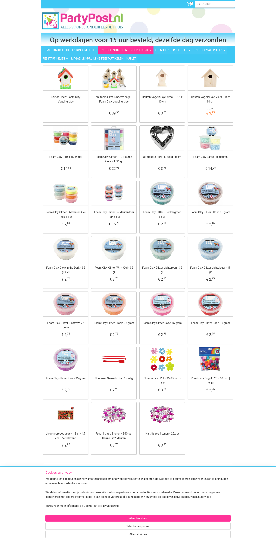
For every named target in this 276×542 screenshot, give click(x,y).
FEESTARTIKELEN (55, 58)
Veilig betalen (89, 494)
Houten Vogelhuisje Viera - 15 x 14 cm (210, 99)
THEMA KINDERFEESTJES (173, 50)
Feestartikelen (128, 494)
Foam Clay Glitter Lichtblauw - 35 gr (210, 270)
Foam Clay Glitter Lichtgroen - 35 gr (162, 270)
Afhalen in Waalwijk (92, 490)
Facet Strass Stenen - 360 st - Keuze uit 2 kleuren (114, 436)
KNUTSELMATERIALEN (210, 50)
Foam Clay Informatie (132, 502)
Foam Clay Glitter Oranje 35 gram (114, 323)
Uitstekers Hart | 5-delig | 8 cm (162, 157)
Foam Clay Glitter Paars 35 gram (66, 378)
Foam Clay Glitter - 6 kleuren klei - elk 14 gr (66, 214)
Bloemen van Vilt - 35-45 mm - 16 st (162, 381)
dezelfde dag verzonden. (173, 479)
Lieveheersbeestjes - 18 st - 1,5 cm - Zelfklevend (66, 436)
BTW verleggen (90, 505)
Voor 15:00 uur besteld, (172, 475)
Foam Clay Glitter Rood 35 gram (210, 323)
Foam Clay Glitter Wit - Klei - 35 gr (114, 270)
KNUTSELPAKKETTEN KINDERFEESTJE (126, 50)
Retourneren (89, 498)
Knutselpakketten (130, 486)
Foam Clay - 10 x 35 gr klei (65, 157)
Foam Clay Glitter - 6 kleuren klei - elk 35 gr (114, 214)
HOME (47, 50)
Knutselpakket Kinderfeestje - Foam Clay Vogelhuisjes (114, 99)
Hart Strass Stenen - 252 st (162, 433)
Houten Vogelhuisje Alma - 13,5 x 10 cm (162, 99)
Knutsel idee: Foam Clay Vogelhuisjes (65, 99)
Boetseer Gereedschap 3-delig (114, 378)
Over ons (87, 509)
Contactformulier (215, 502)
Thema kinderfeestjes (132, 482)
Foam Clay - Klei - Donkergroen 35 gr (162, 214)
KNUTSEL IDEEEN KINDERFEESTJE (75, 50)
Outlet (123, 498)
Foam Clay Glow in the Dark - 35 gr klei (65, 270)
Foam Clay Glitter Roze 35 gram (162, 323)
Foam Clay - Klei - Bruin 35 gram (210, 212)
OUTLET (131, 58)
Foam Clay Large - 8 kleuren (210, 157)
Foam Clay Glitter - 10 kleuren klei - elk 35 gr (114, 159)
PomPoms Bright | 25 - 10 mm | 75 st (210, 381)
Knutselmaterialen (130, 490)
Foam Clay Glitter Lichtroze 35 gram (65, 325)
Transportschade (91, 502)
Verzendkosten (90, 482)
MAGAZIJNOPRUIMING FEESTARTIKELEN (97, 58)
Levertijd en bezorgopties (96, 486)
